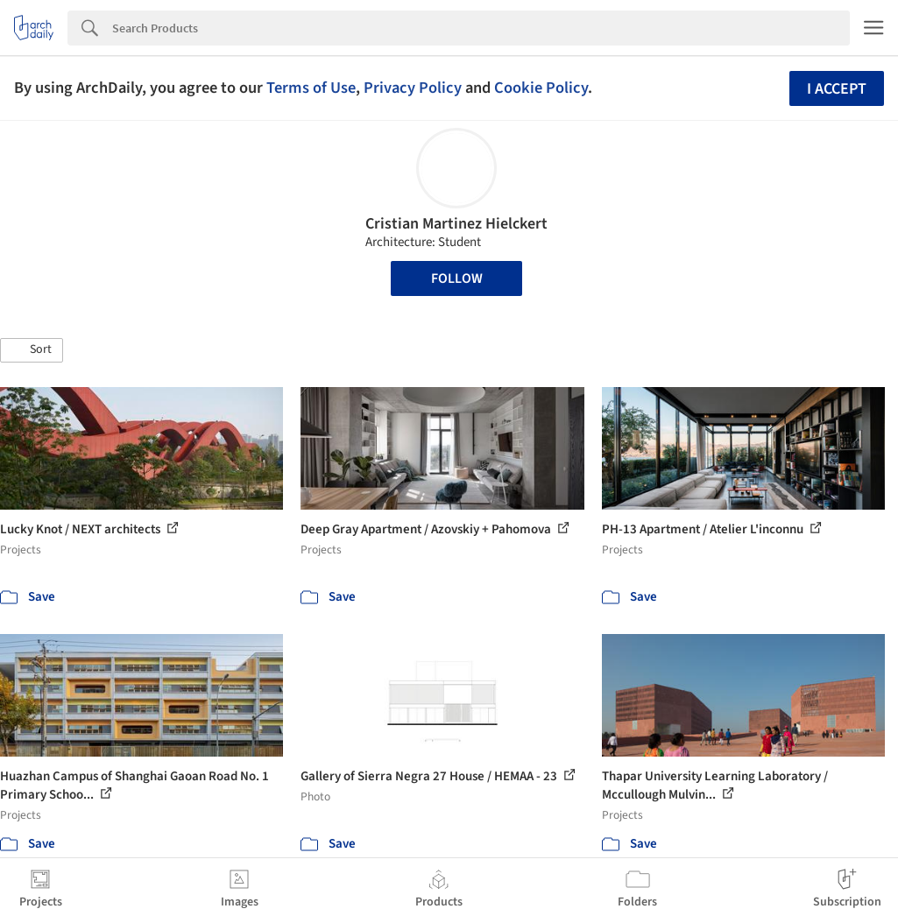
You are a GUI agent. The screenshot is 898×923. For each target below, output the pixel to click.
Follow (457, 278)
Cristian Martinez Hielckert (456, 224)
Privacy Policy (413, 87)
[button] (31, 350)
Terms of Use (311, 87)
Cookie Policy (541, 87)
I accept (836, 89)
